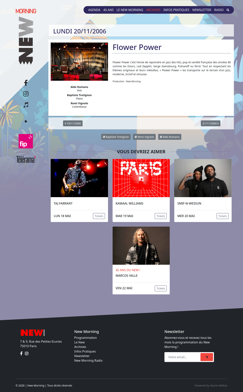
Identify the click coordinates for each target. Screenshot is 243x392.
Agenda (94, 10)
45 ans (108, 10)
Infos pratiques (176, 10)
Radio (219, 10)
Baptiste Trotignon (116, 137)
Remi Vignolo (144, 137)
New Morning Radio (88, 360)
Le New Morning (130, 10)
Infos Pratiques (85, 351)
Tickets (99, 216)
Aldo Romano (170, 137)
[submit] (206, 357)
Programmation (85, 338)
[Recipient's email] (183, 357)
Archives (153, 10)
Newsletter (201, 10)
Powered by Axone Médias (211, 385)
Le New (79, 342)
